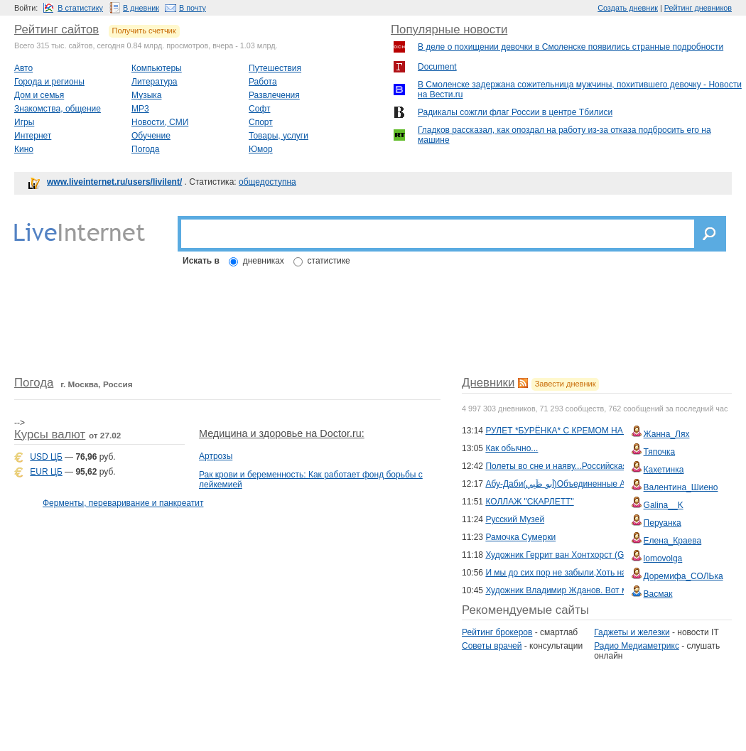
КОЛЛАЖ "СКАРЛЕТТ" (529, 502)
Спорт (261, 122)
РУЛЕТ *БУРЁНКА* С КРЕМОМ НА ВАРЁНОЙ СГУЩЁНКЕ (600, 431)
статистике (329, 261)
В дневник (141, 8)
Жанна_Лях (667, 434)
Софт (259, 109)
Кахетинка (664, 470)
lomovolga (663, 558)
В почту (192, 8)
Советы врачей (491, 646)
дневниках (263, 261)
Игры (24, 122)
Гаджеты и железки (631, 632)
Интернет (32, 136)
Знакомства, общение (57, 109)
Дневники (488, 382)
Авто (23, 68)
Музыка (146, 95)
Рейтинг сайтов (56, 29)
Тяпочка (660, 452)
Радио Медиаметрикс (636, 646)
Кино (23, 149)
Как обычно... (511, 448)
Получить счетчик (144, 30)
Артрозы (215, 456)
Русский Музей (514, 519)
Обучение (151, 136)
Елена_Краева (673, 541)
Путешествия (275, 68)
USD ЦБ (46, 457)
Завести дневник (565, 383)
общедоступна (267, 182)
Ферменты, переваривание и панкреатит (123, 503)
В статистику (80, 8)
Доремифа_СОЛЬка (683, 576)
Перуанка (662, 523)
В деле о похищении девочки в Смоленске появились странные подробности (570, 47)
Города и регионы (49, 82)
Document (437, 67)
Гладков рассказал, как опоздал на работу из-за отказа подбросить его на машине (564, 135)
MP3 (140, 109)
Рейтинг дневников (698, 8)
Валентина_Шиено (681, 487)
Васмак (658, 594)
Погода (145, 149)
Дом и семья (39, 95)
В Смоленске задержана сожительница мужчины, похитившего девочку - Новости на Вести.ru (580, 89)
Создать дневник (628, 8)
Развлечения (274, 95)
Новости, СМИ (159, 122)
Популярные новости (449, 29)
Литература (154, 82)
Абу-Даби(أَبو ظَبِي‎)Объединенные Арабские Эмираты (590, 484)
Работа (263, 82)
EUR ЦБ (46, 472)
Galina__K (663, 505)
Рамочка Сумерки (520, 537)
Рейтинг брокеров (497, 632)
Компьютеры (156, 68)
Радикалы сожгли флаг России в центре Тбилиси (515, 112)
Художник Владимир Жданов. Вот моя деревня (578, 590)
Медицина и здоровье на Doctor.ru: (281, 433)
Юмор (261, 149)
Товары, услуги (278, 136)
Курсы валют (49, 434)
